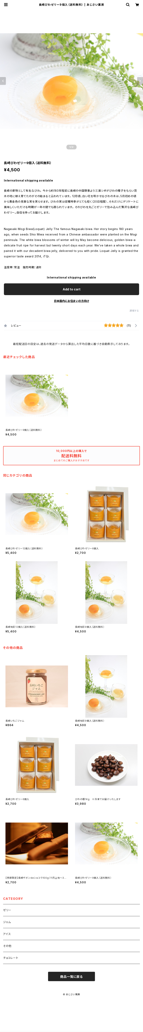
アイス (7, 934)
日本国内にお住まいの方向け (71, 301)
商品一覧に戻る (71, 977)
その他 (7, 946)
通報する (134, 310)
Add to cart (71, 289)
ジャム (7, 922)
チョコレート (10, 957)
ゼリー (7, 910)
